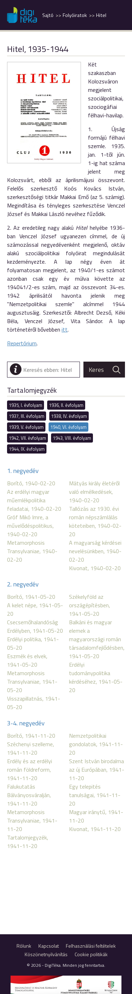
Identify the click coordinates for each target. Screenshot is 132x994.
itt (65, 329)
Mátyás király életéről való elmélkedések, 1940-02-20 (94, 491)
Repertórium (22, 343)
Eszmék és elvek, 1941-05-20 (27, 660)
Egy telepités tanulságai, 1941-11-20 (94, 795)
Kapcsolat (48, 945)
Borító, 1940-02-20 (31, 483)
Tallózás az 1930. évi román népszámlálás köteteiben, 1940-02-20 (95, 521)
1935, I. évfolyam (25, 405)
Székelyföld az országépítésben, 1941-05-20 (89, 605)
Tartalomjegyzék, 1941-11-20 (27, 841)
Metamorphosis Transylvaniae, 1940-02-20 (32, 551)
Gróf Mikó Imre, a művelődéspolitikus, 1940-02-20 (30, 525)
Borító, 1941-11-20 (31, 735)
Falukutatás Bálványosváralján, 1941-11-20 (29, 795)
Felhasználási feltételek (91, 945)
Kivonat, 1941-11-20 (95, 829)
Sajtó (48, 15)
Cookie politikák (91, 954)
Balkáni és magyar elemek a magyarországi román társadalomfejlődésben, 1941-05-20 (97, 639)
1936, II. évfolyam (66, 405)
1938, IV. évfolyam (69, 416)
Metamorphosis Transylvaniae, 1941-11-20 (32, 820)
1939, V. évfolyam (26, 427)
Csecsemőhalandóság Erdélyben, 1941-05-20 (35, 626)
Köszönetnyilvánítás (46, 954)
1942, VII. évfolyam (27, 438)
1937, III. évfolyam (26, 416)
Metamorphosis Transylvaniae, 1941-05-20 (32, 681)
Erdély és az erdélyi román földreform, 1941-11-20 (29, 769)
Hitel (101, 15)
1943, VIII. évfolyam (72, 438)
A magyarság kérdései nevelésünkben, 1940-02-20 (95, 551)
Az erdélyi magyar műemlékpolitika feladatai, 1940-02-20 (34, 500)
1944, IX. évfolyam (27, 448)
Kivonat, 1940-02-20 (95, 568)
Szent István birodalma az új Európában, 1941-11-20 (96, 769)
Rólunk (24, 945)
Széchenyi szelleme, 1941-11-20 (30, 748)
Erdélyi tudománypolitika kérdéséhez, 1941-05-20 (95, 677)
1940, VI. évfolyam (68, 427)
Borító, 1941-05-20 (31, 596)
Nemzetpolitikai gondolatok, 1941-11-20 (96, 744)
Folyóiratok (75, 15)
